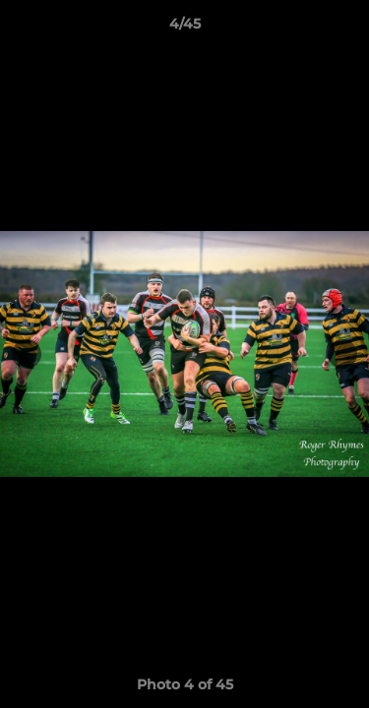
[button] (345, 28)
